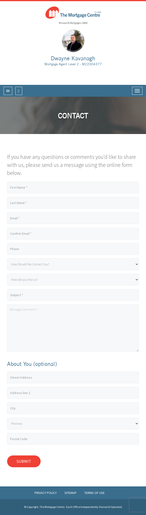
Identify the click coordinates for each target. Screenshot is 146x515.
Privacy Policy (45, 493)
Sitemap (70, 493)
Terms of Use (94, 493)
